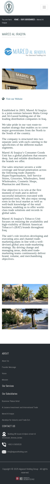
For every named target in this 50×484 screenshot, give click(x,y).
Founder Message (9, 367)
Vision (4, 373)
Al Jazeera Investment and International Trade (20, 407)
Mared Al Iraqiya (8, 413)
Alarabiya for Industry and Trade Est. (16, 420)
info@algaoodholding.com (17, 451)
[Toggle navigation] (44, 7)
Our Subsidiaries (28, 19)
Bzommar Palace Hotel (11, 401)
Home (16, 19)
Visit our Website (14, 99)
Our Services (8, 386)
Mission (5, 379)
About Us (5, 361)
